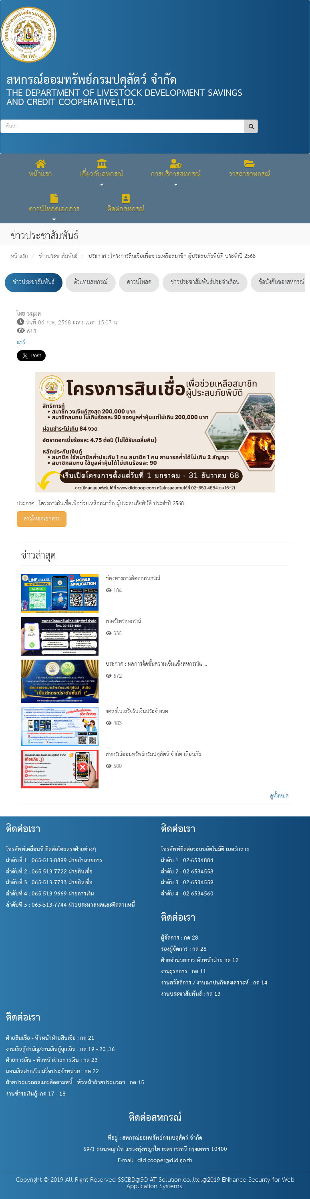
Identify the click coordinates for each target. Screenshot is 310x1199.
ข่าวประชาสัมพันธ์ (58, 256)
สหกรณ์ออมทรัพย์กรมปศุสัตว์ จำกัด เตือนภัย (153, 754)
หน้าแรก (19, 256)
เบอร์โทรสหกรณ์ (123, 621)
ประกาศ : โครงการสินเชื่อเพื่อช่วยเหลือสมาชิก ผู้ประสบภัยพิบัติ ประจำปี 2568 (172, 256)
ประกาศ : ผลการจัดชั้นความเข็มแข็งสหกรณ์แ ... (156, 664)
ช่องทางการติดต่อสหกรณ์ (133, 578)
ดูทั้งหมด (279, 796)
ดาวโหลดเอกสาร (42, 519)
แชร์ (21, 342)
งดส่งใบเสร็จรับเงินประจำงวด (137, 711)
